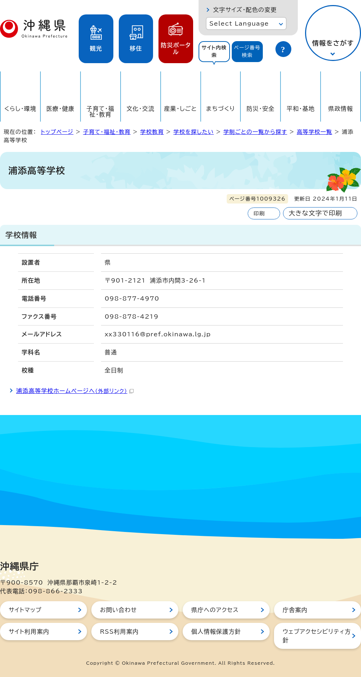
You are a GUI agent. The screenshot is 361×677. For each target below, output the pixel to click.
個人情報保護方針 (216, 631)
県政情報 (340, 109)
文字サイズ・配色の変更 (245, 10)
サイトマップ (25, 610)
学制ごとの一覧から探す (255, 132)
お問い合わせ (118, 610)
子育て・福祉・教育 (101, 111)
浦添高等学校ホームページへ (75, 391)
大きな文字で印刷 (315, 213)
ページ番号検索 (247, 51)
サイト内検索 (214, 51)
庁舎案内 (295, 610)
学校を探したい (193, 132)
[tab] (214, 51)
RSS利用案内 (119, 631)
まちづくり (220, 109)
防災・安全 (261, 109)
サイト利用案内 (29, 631)
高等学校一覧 (314, 132)
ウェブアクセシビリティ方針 (317, 636)
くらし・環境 (20, 109)
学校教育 (152, 132)
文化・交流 (140, 109)
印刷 (259, 213)
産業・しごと (180, 109)
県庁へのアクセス (215, 610)
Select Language (239, 23)
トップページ (57, 132)
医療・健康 (60, 109)
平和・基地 (301, 109)
